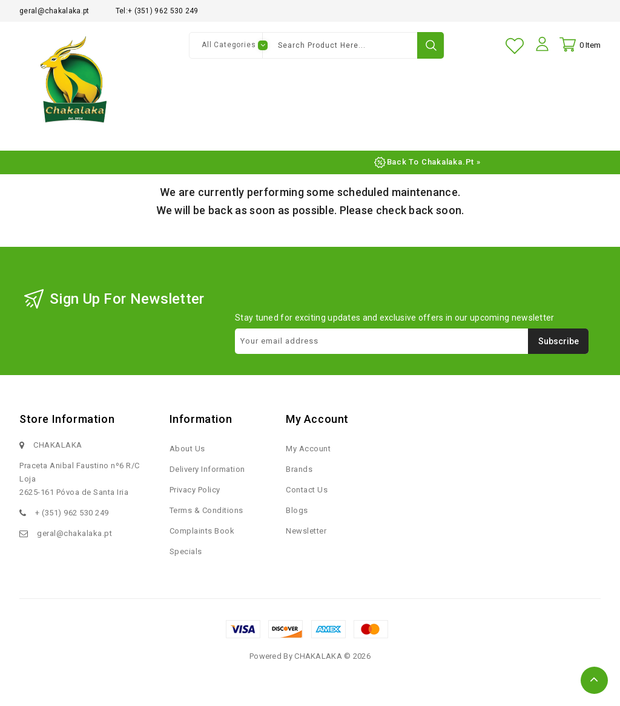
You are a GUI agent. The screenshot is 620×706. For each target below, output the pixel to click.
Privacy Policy (195, 494)
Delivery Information (207, 474)
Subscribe (558, 346)
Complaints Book (202, 535)
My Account (308, 453)
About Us (187, 453)
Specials (186, 556)
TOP (594, 680)
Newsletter (306, 535)
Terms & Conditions (206, 515)
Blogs (297, 515)
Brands (299, 474)
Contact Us (307, 494)
